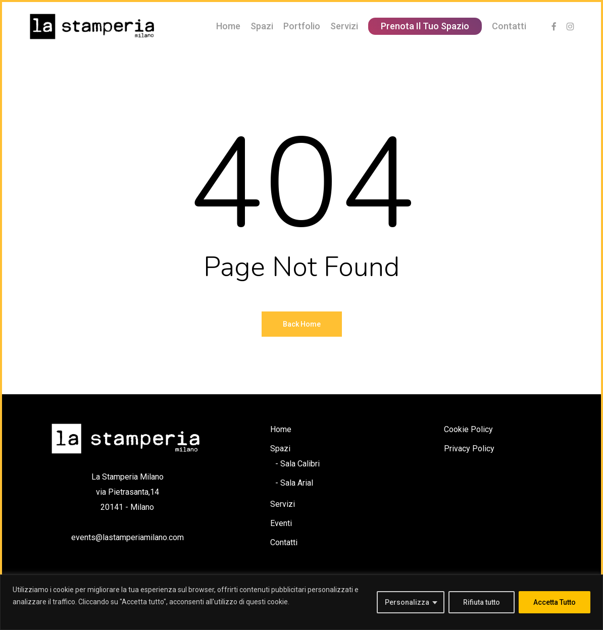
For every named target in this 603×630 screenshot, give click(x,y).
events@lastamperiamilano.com (127, 537)
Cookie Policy (468, 429)
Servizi (282, 504)
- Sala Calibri (297, 463)
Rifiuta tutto (481, 602)
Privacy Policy (469, 448)
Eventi (281, 523)
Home (280, 429)
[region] (301, 602)
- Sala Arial (294, 483)
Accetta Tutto (554, 602)
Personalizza (407, 602)
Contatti (283, 542)
